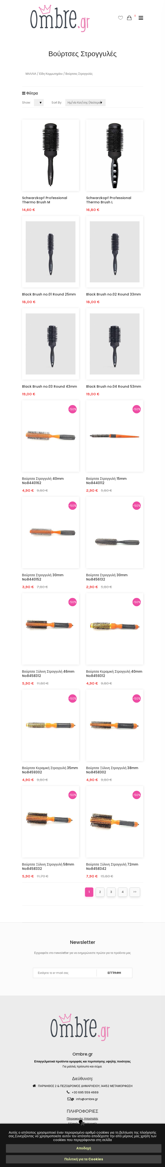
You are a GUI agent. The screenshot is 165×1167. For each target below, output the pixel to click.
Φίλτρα (30, 93)
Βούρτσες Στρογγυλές (79, 74)
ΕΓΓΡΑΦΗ (114, 973)
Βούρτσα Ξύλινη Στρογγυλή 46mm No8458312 (48, 673)
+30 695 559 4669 (85, 1092)
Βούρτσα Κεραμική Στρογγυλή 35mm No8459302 (50, 770)
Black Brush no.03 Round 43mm (49, 386)
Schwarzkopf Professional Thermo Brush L (108, 200)
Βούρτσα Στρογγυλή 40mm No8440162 (43, 480)
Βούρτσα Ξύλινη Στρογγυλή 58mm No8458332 (48, 866)
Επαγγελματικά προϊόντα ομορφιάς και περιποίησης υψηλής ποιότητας (82, 1061)
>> (135, 892)
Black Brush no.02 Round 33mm (113, 294)
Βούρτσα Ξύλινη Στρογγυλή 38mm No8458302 (112, 770)
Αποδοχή (83, 1148)
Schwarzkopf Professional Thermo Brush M (44, 200)
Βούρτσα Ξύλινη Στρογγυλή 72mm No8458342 (112, 866)
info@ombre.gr (87, 1099)
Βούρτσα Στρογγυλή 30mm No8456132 (106, 577)
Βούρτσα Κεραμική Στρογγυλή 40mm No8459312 (114, 673)
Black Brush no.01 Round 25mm (49, 294)
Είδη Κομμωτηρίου (51, 74)
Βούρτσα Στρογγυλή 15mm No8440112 (106, 480)
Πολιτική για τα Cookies (83, 1159)
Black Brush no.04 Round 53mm (113, 386)
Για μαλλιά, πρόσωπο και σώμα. (82, 1066)
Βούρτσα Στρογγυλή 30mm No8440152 (42, 577)
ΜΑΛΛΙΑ (31, 74)
